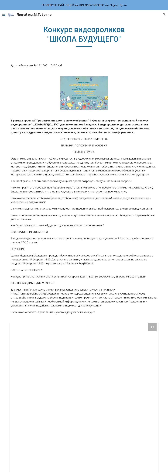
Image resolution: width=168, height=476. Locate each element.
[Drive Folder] (84, 397)
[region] (84, 5)
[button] (4, 14)
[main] (84, 36)
